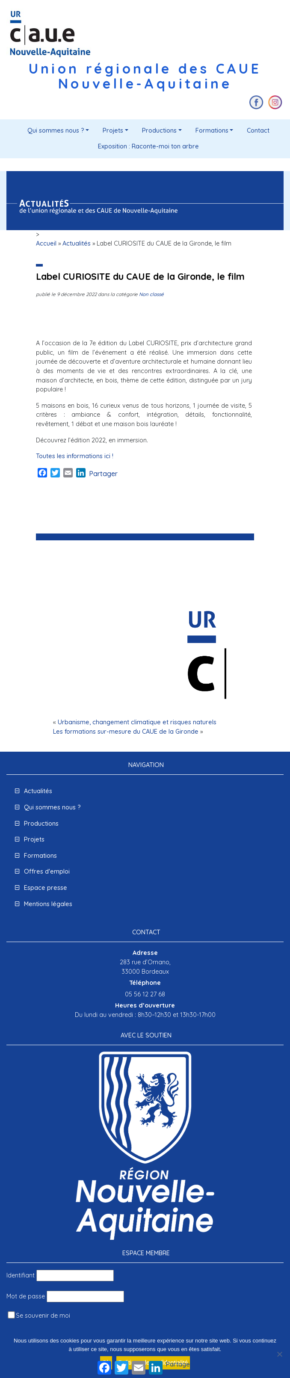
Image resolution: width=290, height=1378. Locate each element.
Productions (159, 130)
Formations (211, 130)
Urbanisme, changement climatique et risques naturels (137, 722)
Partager (103, 473)
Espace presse (45, 888)
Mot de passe (25, 1296)
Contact (258, 130)
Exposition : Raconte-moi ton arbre (148, 146)
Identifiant (20, 1275)
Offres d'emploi (47, 871)
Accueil (46, 243)
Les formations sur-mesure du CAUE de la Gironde (125, 731)
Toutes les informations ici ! (74, 456)
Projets (113, 130)
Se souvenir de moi (39, 1315)
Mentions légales (48, 904)
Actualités (76, 243)
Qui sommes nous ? (55, 130)
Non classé (151, 294)
